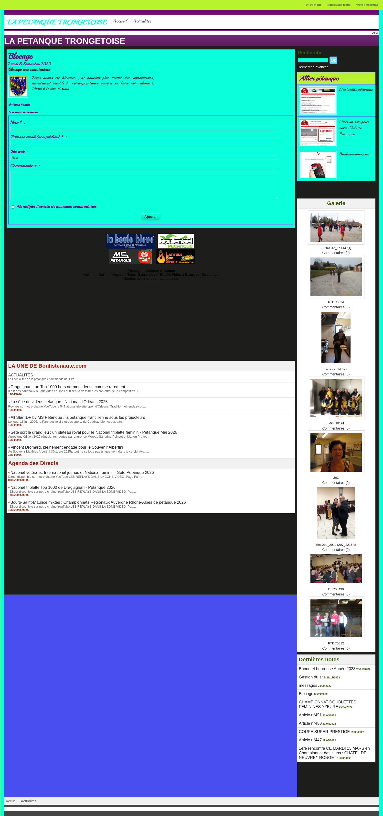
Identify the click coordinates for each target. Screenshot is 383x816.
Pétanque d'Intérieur (151, 269)
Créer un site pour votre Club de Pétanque (356, 126)
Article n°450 (309, 717)
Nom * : (17, 122)
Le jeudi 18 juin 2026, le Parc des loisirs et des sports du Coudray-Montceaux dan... (62, 415)
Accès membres (191, 810)
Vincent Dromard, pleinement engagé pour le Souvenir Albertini (58, 440)
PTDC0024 (336, 301)
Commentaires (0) (336, 252)
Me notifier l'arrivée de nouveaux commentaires (56, 206)
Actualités (142, 21)
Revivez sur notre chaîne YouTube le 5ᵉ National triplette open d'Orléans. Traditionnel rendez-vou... (72, 401)
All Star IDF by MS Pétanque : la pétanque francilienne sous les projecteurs (68, 412)
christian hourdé (21, 104)
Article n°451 (309, 709)
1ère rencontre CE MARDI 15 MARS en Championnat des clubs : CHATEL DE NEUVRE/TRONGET (329, 743)
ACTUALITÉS (18, 372)
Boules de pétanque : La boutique (151, 276)
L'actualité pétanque (349, 91)
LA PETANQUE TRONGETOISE (64, 41)
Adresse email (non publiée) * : (38, 137)
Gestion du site (310, 675)
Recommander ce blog (339, 5)
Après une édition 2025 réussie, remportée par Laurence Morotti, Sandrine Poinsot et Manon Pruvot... (74, 429)
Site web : (18, 151)
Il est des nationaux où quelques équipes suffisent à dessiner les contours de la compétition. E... (70, 387)
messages (307, 683)
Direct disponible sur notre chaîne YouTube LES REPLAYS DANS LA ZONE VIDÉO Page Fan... (71, 467)
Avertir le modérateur (367, 5)
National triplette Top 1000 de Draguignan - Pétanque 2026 (55, 478)
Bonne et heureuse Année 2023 (323, 667)
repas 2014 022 (336, 368)
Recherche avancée (310, 66)
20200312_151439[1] (336, 247)
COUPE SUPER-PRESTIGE (320, 724)
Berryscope (148, 272)
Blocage (305, 690)
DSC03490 (336, 588)
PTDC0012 (336, 642)
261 (336, 476)
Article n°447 (309, 732)
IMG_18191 (336, 422)
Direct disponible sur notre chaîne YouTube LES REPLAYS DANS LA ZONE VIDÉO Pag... (68, 481)
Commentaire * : (25, 165)
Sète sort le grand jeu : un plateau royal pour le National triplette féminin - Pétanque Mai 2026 (81, 426)
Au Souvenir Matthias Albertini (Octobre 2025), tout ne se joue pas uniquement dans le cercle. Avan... (74, 443)
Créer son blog (313, 5)
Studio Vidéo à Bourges (173, 272)
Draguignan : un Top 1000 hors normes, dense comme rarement (59, 383)
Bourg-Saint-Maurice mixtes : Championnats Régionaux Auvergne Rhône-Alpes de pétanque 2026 (84, 492)
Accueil (120, 21)
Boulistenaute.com (356, 153)
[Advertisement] (151, 324)
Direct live (197, 272)
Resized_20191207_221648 (336, 544)
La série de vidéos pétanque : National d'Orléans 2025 (52, 397)
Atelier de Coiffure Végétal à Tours (118, 272)
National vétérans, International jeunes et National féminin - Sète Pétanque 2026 (71, 464)
